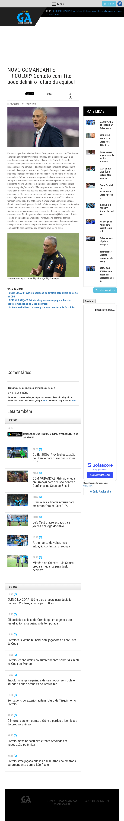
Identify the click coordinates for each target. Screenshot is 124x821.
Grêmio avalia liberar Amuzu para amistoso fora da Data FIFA (42, 307)
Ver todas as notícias (105, 290)
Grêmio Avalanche (100, 491)
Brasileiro (89, 301)
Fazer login (109, 4)
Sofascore (88, 486)
